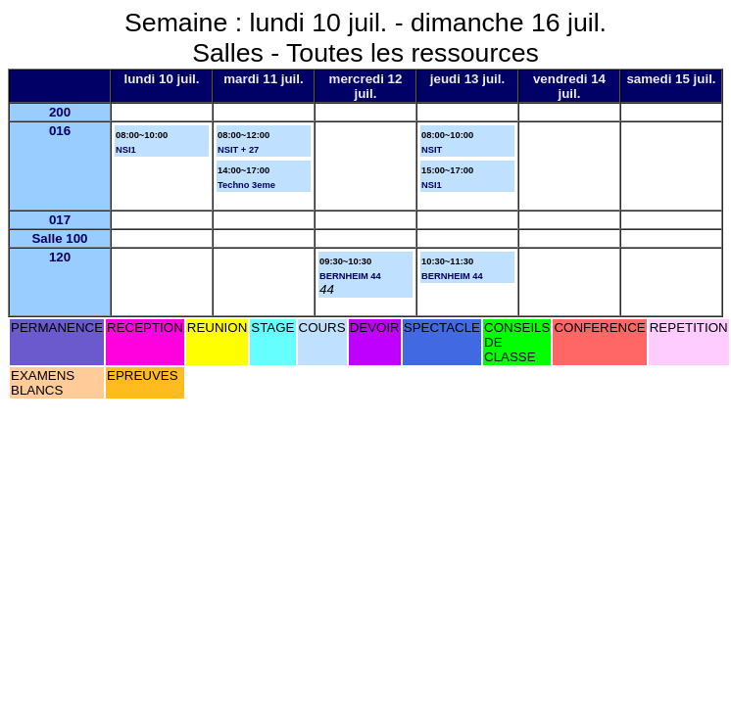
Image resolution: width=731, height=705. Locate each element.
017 (60, 219)
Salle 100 (59, 238)
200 (60, 112)
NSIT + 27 (238, 150)
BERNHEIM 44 (350, 276)
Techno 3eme (246, 185)
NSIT (431, 150)
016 (60, 130)
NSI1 (126, 150)
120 (60, 257)
